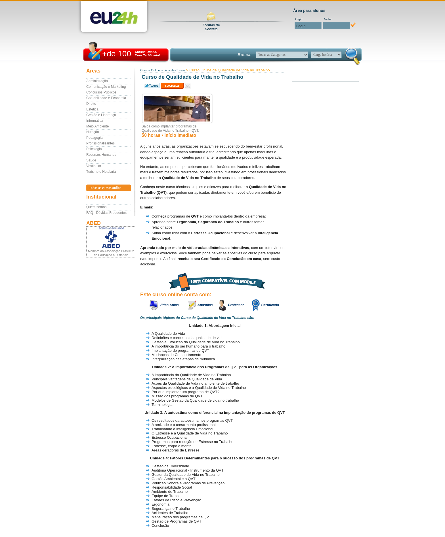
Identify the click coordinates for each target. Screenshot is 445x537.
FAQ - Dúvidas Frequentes (106, 213)
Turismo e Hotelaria (101, 172)
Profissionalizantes (100, 143)
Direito (91, 104)
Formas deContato (211, 27)
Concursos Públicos (101, 92)
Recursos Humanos (101, 155)
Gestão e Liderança (101, 115)
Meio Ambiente (97, 126)
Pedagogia (94, 138)
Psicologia (94, 149)
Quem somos (96, 207)
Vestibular (93, 166)
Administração (97, 81)
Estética (92, 109)
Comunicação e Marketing (106, 87)
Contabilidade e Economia (106, 98)
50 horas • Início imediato (169, 135)
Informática (94, 121)
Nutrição (92, 132)
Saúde (91, 160)
